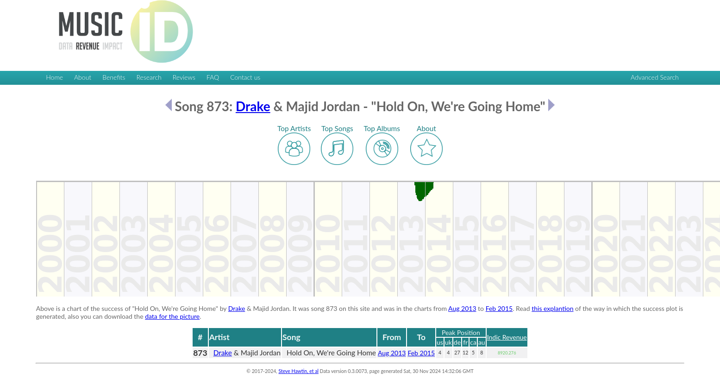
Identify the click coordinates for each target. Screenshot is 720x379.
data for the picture (172, 316)
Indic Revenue (507, 337)
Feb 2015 (499, 308)
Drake (253, 106)
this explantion (552, 308)
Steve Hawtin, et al (298, 371)
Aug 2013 (462, 308)
